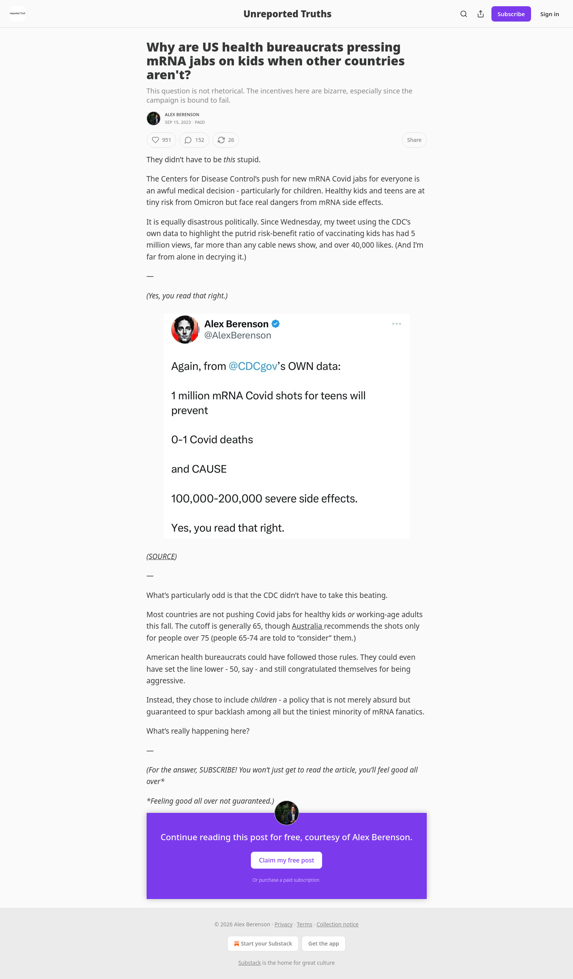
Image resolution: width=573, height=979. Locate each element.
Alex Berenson (182, 114)
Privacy (283, 924)
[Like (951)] (162, 140)
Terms (304, 924)
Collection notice (338, 924)
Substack (249, 962)
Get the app (323, 943)
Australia (308, 626)
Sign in (549, 14)
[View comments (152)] (194, 140)
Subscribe (511, 14)
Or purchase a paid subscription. (286, 880)
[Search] (463, 14)
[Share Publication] (480, 14)
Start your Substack (262, 943)
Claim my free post (286, 860)
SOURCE (162, 556)
